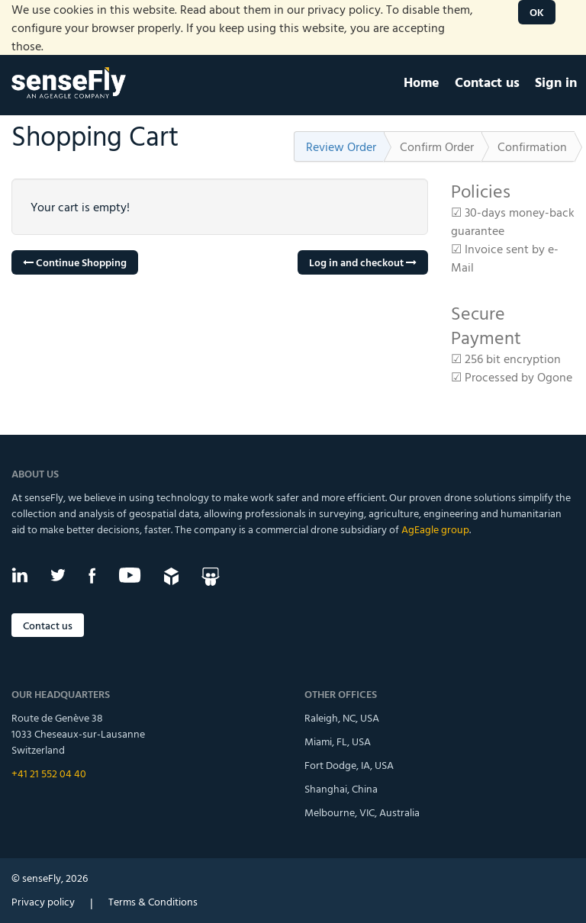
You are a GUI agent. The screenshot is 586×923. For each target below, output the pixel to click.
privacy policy (344, 9)
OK (537, 12)
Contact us (47, 625)
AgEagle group (435, 529)
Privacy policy (43, 901)
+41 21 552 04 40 (48, 773)
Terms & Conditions (153, 901)
